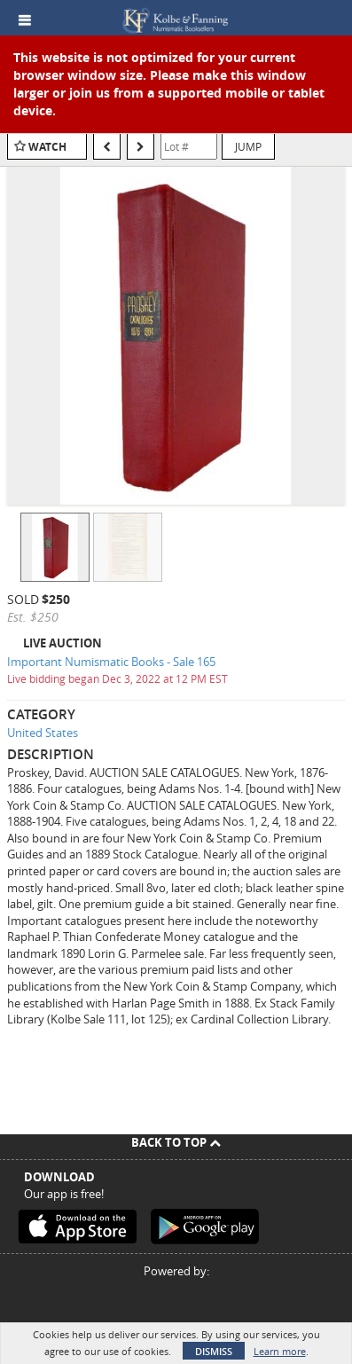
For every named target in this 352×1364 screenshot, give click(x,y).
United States (42, 733)
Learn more (280, 1351)
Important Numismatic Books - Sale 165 (111, 662)
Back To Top (176, 1142)
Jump (248, 146)
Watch (47, 146)
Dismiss (213, 1351)
